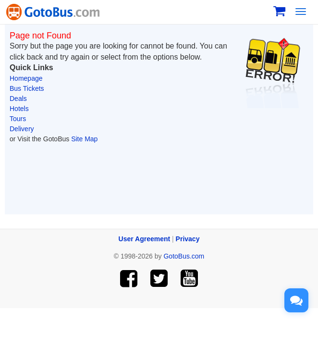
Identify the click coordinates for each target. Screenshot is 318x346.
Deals (18, 98)
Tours (18, 119)
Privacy (188, 239)
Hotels (19, 108)
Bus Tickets (27, 88)
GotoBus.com (183, 256)
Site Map (84, 139)
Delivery (22, 129)
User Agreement (145, 239)
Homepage (26, 78)
